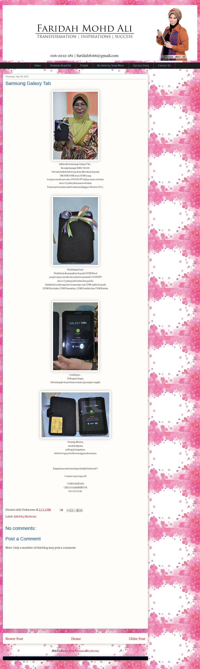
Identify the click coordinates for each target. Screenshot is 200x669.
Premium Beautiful (60, 65)
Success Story (141, 65)
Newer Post (14, 638)
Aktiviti (18, 516)
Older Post (137, 638)
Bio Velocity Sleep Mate (110, 65)
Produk (84, 65)
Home (38, 65)
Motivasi (30, 516)
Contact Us (164, 65)
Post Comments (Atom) (84, 650)
